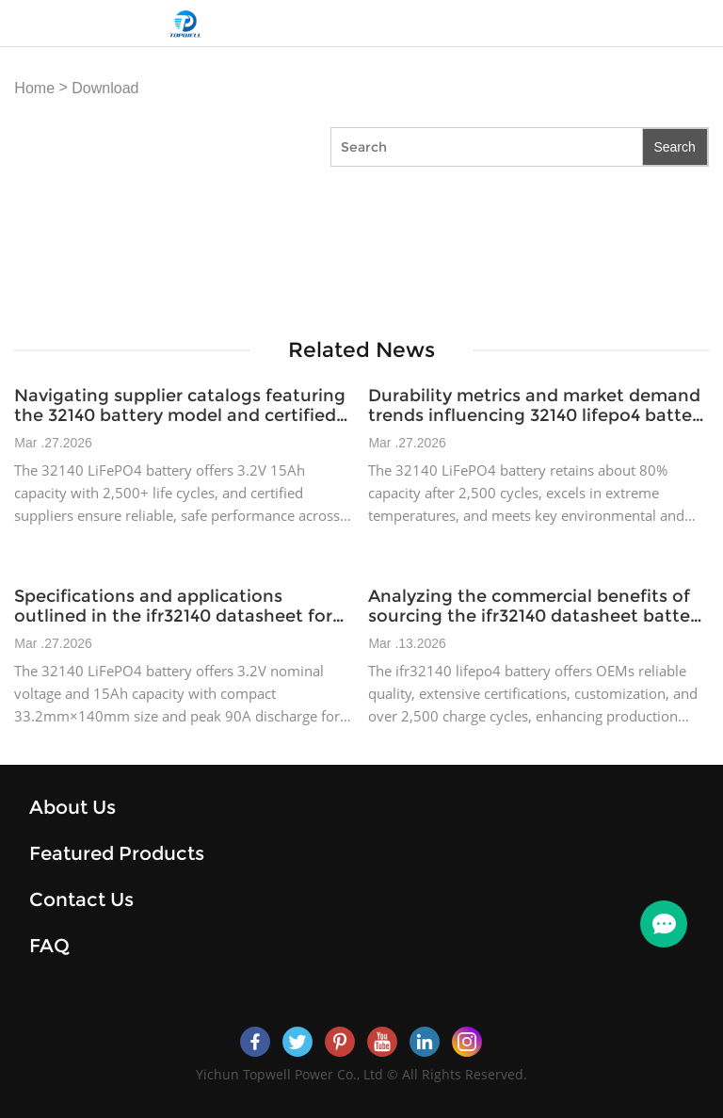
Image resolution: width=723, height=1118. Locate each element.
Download (105, 88)
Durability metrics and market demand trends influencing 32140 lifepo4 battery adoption (538, 406)
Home (34, 88)
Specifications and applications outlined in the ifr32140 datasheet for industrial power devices (173, 606)
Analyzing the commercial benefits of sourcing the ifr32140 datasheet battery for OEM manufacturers (537, 606)
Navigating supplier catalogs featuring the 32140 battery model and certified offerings (179, 406)
